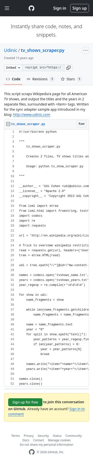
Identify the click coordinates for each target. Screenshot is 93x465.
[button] (68, 67)
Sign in (59, 8)
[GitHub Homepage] (32, 452)
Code (13, 79)
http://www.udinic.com (31, 114)
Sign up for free (25, 402)
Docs (25, 440)
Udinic (10, 50)
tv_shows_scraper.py (42, 50)
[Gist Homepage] (31, 8)
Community (73, 436)
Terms (15, 436)
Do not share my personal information (46, 445)
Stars (71, 79)
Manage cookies (59, 440)
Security (43, 436)
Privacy (29, 436)
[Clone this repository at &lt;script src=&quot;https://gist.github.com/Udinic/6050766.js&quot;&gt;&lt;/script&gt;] (43, 67)
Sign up (79, 8)
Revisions (41, 79)
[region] (46, 258)
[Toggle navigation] (7, 8)
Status (57, 436)
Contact (38, 440)
